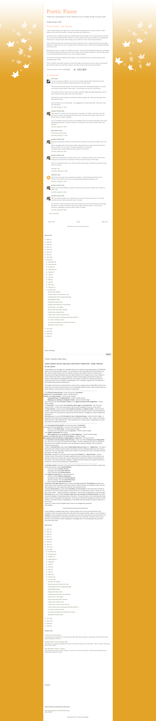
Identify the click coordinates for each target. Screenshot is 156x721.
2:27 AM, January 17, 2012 (59, 107)
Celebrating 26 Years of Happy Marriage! (59, 297)
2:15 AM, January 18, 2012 (59, 151)
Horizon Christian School (70, 394)
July (49, 274)
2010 (48, 331)
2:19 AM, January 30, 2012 (59, 210)
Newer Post (51, 222)
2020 (48, 239)
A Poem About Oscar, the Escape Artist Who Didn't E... (63, 317)
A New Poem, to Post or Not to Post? (58, 315)
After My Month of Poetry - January (55, 648)
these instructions (96, 39)
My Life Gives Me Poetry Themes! (57, 309)
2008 (48, 336)
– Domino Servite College (68, 396)
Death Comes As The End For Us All (58, 294)
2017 (48, 247)
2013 (48, 257)
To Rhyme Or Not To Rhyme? (53, 635)
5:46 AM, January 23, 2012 (59, 181)
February (51, 287)
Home (78, 222)
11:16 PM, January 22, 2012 (59, 171)
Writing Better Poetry (54, 299)
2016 (48, 249)
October (50, 267)
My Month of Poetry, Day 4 (55, 325)
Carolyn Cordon (56, 111)
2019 (48, 242)
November (51, 264)
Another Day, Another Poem (56, 312)
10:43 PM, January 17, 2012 (59, 135)
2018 (48, 244)
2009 (48, 333)
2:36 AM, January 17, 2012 (59, 127)
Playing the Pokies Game (55, 302)
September (51, 269)
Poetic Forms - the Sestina (55, 307)
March (50, 284)
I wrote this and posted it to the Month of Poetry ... (62, 322)
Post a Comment (54, 213)
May (49, 279)
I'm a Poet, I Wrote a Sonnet (56, 320)
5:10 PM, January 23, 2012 (59, 192)
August (50, 272)
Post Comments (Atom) (82, 226)
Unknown (54, 175)
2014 (48, 254)
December (51, 262)
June (49, 277)
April (49, 282)
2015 (48, 252)
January (50, 289)
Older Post (105, 222)
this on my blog (73, 92)
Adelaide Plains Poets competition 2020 (56, 642)
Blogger (86, 717)
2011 (48, 328)
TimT (52, 78)
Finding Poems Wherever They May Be (59, 304)
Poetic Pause (62, 11)
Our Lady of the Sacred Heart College (75, 427)
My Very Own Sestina (54, 292)
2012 (48, 260)
